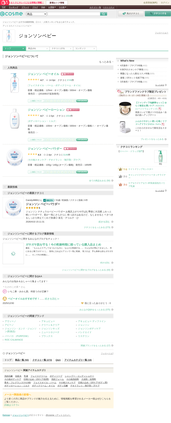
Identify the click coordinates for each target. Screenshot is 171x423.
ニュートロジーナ (50, 332)
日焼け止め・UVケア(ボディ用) (92, 382)
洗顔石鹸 (8, 376)
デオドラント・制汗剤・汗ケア (64, 159)
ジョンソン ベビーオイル (43, 74)
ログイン (165, 2)
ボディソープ (56, 376)
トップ (8, 48)
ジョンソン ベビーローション (46, 109)
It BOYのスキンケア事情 (134, 69)
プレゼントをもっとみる (152, 139)
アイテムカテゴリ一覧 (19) (78, 360)
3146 (65, 154)
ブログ (35, 7)
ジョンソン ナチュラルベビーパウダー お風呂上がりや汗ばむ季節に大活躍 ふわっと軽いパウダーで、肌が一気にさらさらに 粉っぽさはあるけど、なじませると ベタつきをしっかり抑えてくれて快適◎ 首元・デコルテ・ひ (69, 214)
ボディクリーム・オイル (67, 85)
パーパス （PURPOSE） (17, 336)
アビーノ (9, 325)
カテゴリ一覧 (95, 7)
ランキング (13, 7)
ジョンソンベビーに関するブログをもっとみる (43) (86, 270)
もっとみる (159, 85)
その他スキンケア (37, 159)
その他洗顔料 (72, 379)
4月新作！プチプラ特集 (133, 65)
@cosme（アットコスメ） (58, 415)
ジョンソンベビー (15, 353)
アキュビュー (48, 321)
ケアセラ (132, 183)
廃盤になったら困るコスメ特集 (137, 73)
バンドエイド (85, 332)
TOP (4, 7)
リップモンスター (144, 169)
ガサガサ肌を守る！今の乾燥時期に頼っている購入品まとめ (63, 244)
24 (84, 200)
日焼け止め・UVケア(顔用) (36, 379)
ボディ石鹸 (62, 385)
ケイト (131, 169)
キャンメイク (134, 175)
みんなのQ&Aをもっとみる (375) (94, 309)
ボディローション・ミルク (41, 121)
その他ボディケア (12, 379)
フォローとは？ (161, 33)
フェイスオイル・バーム (40, 85)
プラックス (47, 336)
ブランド (25, 7)
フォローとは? (107, 353)
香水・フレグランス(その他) (17, 382)
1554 (67, 116)
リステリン (83, 336)
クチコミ (58, 48)
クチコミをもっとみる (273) (97, 227)
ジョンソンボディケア (89, 328)
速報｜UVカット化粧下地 (134, 78)
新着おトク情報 (57, 3)
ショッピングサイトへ (67, 74)
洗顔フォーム (57, 379)
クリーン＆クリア (50, 325)
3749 (69, 80)
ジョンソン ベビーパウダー (45, 148)
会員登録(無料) (150, 2)
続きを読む (104, 221)
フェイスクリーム (39, 376)
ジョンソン (83, 325)
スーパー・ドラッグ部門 (131, 151)
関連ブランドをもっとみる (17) (95, 345)
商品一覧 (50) (22, 360)
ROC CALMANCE (14, 339)
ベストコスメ (108, 7)
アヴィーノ (10, 321)
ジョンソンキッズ (50, 328)
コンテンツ (80, 48)
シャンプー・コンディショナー (79, 376)
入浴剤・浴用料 (88, 379)
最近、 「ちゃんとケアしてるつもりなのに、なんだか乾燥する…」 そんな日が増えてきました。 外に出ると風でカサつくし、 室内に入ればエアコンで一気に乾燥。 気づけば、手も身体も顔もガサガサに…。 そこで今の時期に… (69, 251)
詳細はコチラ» (11, 405)
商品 (32, 48)
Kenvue (6, 415)
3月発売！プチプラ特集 (133, 82)
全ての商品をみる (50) (99, 180)
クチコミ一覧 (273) (42, 360)
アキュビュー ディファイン (92, 321)
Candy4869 (32, 200)
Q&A (43, 7)
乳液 (26, 376)
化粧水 (18, 376)
